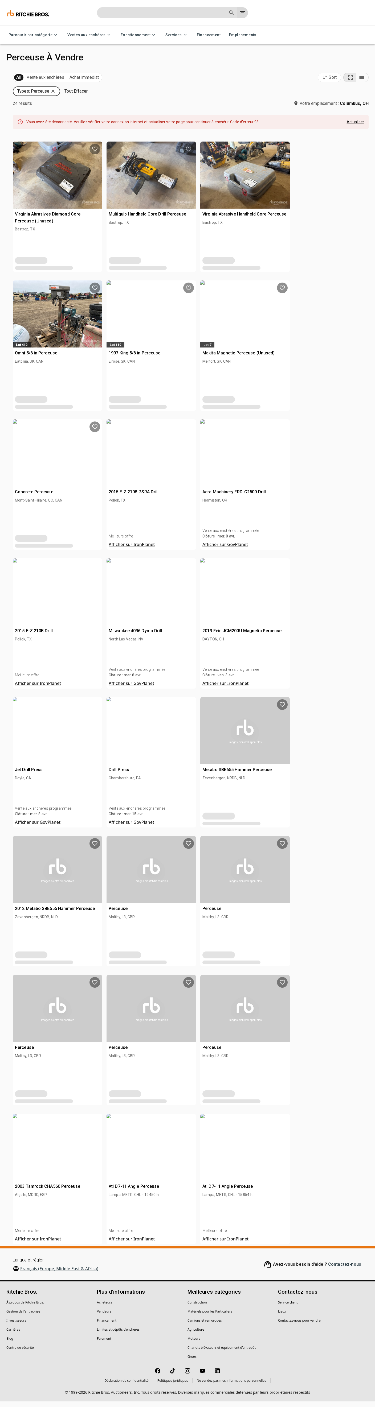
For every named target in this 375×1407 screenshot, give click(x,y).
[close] (229, 675)
